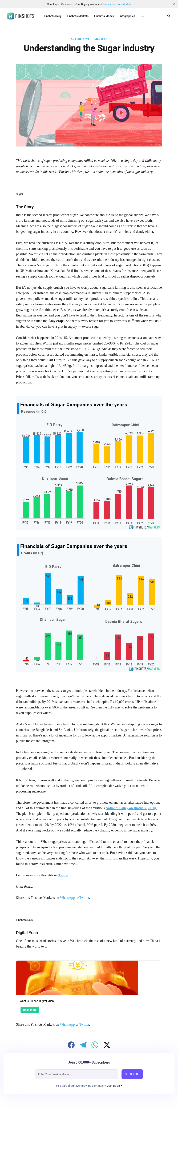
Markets (100, 39)
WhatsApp (67, 897)
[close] (174, 4)
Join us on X (114, 1085)
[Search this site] (169, 16)
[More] (142, 16)
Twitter (63, 875)
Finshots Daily (53, 16)
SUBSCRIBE (132, 1074)
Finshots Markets (77, 16)
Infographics (127, 16)
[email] (76, 1074)
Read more (30, 1010)
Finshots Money (104, 16)
